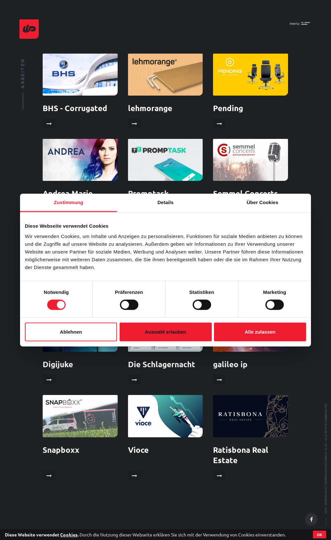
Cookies (69, 534)
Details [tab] (165, 202)
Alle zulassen (260, 331)
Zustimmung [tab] (68, 202)
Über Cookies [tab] (262, 202)
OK (319, 534)
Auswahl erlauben (165, 331)
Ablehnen (71, 331)
